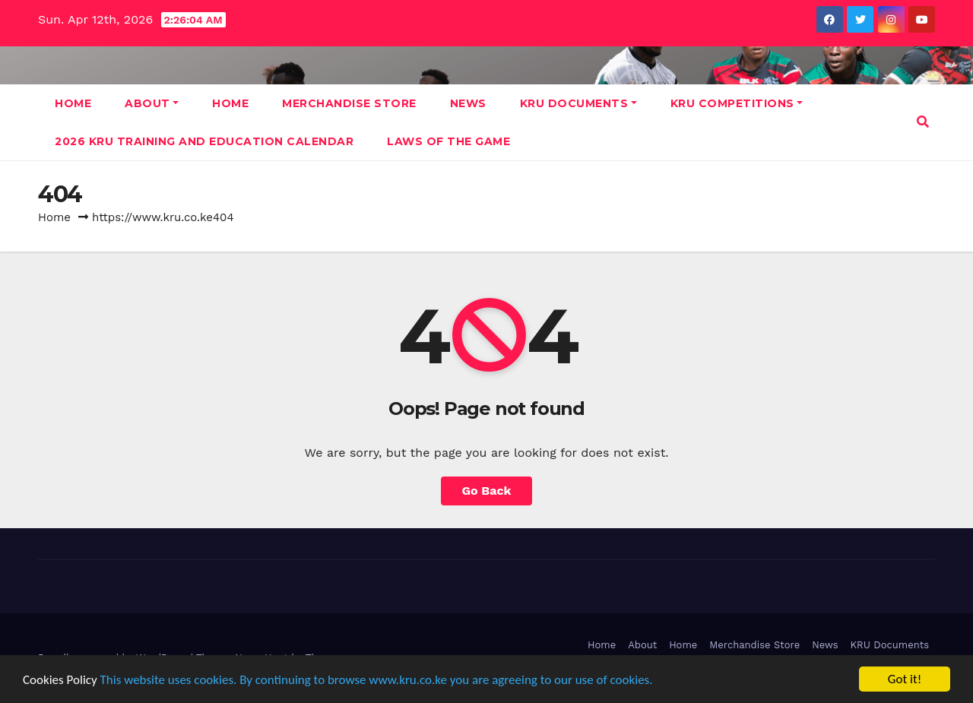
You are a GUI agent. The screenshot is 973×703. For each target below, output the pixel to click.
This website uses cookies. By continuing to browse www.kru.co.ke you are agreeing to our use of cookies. (376, 680)
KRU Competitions (736, 103)
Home (73, 103)
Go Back (487, 490)
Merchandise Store (349, 103)
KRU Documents (578, 103)
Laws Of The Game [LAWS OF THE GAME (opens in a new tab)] (448, 141)
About (152, 103)
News (468, 103)
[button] (923, 122)
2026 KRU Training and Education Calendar (204, 141)
